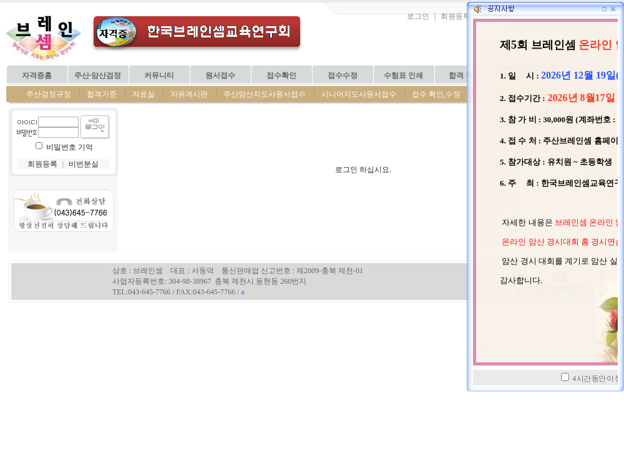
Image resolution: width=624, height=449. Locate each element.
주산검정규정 (48, 94)
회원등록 (455, 16)
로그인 (418, 16)
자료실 (143, 94)
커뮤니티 (159, 75)
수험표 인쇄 (403, 75)
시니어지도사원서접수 (358, 94)
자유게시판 (189, 94)
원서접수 (220, 75)
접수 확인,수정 (436, 94)
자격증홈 (37, 75)
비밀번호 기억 (69, 147)
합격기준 (102, 94)
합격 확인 (464, 75)
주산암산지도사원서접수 (264, 94)
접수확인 (281, 75)
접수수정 (343, 75)
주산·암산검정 (97, 75)
